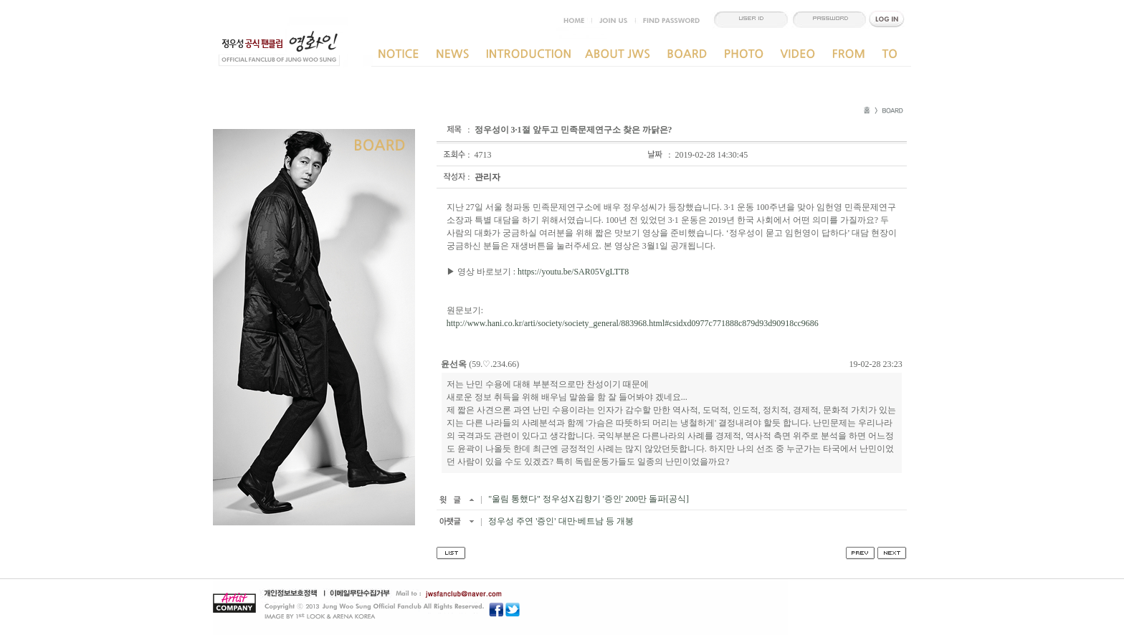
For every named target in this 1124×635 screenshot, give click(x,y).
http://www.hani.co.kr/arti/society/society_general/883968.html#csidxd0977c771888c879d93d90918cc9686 (633, 323)
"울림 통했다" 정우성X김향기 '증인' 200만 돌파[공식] (587, 499)
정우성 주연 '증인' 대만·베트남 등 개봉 (559, 521)
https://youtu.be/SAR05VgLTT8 (573, 272)
